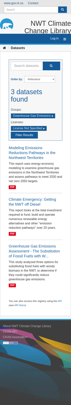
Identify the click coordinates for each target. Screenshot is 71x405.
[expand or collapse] (64, 39)
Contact (33, 3)
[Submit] (62, 9)
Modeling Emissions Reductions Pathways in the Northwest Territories (32, 153)
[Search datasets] (35, 9)
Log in (54, 38)
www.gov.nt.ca (13, 3)
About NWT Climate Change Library (27, 326)
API (60, 301)
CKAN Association (15, 337)
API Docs (19, 305)
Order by (16, 79)
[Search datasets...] (27, 66)
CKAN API (10, 331)
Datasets (18, 48)
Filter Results (24, 135)
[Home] (4, 48)
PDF (12, 187)
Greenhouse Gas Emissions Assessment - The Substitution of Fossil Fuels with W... (34, 251)
